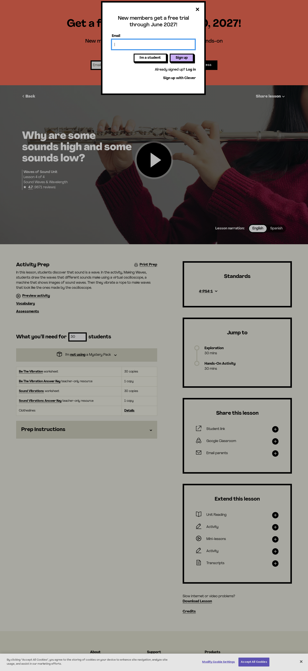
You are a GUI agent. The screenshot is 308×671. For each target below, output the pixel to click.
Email (116, 36)
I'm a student (150, 58)
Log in (191, 69)
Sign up (182, 58)
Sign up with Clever (179, 78)
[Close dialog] (197, 10)
